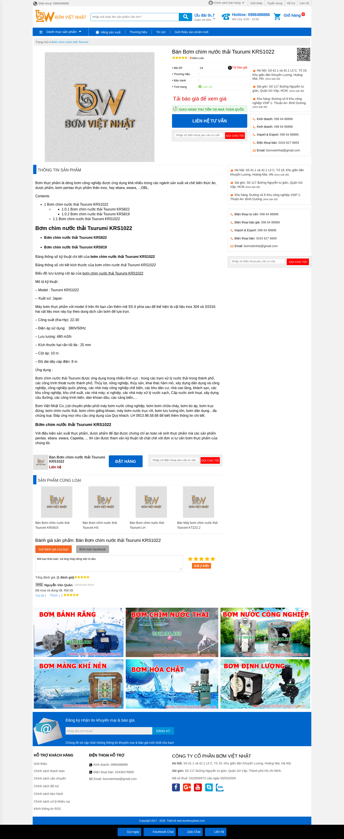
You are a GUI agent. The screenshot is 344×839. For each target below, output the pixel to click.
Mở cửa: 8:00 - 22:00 (251, 17)
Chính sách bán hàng (227, 2)
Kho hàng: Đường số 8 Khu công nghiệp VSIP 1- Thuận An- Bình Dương (279, 102)
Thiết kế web (174, 820)
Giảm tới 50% (204, 17)
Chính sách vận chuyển (50, 778)
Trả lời (39, 595)
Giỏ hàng (292, 15)
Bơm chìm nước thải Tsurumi (70, 42)
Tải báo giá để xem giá (199, 99)
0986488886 (119, 764)
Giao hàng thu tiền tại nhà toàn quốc (211, 109)
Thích (52, 595)
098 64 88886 (283, 119)
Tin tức (161, 32)
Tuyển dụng (274, 3)
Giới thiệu (256, 3)
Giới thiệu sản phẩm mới (191, 32)
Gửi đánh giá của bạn (53, 549)
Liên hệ (304, 3)
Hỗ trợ (291, 3)
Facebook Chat (160, 832)
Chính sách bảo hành (48, 794)
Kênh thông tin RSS (47, 808)
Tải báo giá (237, 68)
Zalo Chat (190, 832)
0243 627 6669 (288, 142)
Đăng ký (163, 731)
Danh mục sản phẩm (62, 32)
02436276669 (124, 772)
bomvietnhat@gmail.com (283, 150)
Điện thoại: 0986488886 (51, 3)
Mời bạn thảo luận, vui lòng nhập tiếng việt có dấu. (109, 563)
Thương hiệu (138, 32)
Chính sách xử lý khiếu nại (52, 801)
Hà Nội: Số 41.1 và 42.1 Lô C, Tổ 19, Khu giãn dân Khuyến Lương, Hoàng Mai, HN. (280, 74)
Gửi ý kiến (201, 566)
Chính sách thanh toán (49, 771)
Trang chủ (42, 42)
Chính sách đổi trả (46, 786)
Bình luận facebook (92, 549)
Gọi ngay (129, 832)
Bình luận (197, 58)
